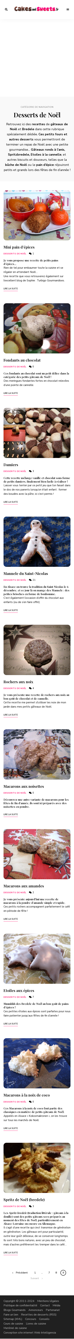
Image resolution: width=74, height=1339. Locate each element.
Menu (67, 9)
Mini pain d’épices (19, 246)
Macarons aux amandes (24, 885)
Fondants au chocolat (22, 359)
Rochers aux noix (18, 681)
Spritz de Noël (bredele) (24, 1199)
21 (32, 580)
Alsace (8, 1223)
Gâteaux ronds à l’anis (47, 149)
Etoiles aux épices (19, 990)
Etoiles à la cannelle (46, 154)
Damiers (11, 464)
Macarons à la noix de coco (27, 1094)
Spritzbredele (18, 154)
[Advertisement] (37, 58)
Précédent (22, 1272)
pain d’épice (45, 165)
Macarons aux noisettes (24, 786)
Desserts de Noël (15, 253)
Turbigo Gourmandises (50, 280)
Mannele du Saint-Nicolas (26, 573)
